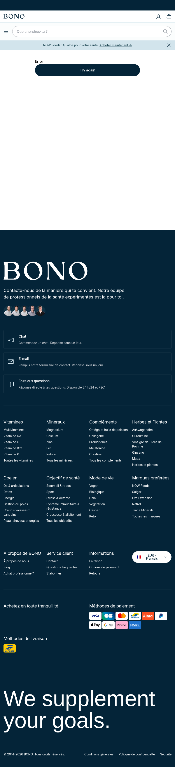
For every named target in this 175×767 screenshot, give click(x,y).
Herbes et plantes (145, 465)
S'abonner (53, 573)
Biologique (97, 492)
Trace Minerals (143, 510)
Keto (92, 516)
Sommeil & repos (58, 486)
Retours (94, 573)
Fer (48, 448)
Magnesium (54, 430)
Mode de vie (101, 478)
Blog (7, 567)
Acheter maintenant (116, 45)
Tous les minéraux (59, 460)
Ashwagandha (142, 430)
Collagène (96, 436)
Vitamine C (11, 442)
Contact (52, 561)
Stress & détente (58, 498)
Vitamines (13, 422)
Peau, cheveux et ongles (21, 520)
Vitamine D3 (12, 436)
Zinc (49, 442)
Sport (50, 492)
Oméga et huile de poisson (108, 430)
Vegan (93, 486)
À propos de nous (16, 561)
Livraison (95, 561)
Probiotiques (98, 442)
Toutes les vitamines (18, 460)
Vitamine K (11, 454)
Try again (87, 70)
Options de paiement (104, 567)
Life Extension (142, 498)
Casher (94, 510)
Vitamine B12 (13, 448)
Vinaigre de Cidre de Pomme (147, 444)
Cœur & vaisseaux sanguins (17, 512)
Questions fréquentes (61, 567)
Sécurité (166, 754)
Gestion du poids (16, 504)
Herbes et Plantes (149, 422)
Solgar (137, 492)
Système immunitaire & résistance (62, 506)
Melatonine (97, 448)
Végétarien (97, 504)
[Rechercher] (165, 31)
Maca (136, 458)
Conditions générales (99, 754)
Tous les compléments (105, 460)
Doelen (10, 478)
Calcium (52, 436)
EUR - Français (152, 557)
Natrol (136, 504)
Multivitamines (14, 430)
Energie (9, 498)
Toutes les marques (146, 516)
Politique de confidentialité (137, 754)
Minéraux (55, 422)
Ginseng (138, 452)
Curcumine (140, 436)
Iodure (51, 454)
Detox (8, 492)
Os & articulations (16, 486)
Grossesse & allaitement (63, 514)
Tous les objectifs (59, 520)
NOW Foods (140, 486)
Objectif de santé (63, 478)
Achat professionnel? (19, 573)
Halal (92, 498)
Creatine (95, 454)
